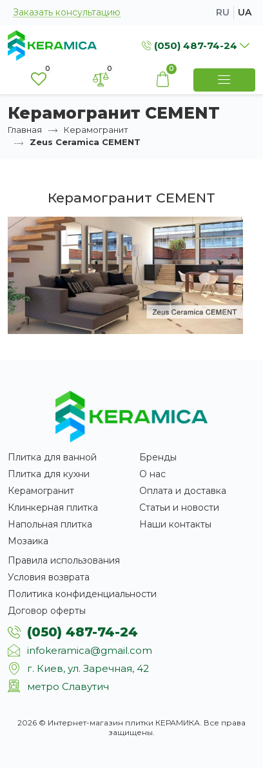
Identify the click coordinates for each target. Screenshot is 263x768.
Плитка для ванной (52, 457)
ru (222, 12)
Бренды (158, 457)
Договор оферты (47, 610)
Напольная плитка (50, 524)
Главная (25, 129)
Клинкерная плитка (53, 507)
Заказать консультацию (67, 12)
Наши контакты (175, 524)
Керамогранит (96, 129)
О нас (152, 474)
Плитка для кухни (49, 474)
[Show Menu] (224, 80)
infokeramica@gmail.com (89, 650)
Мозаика (28, 541)
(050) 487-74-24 (82, 631)
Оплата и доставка (182, 491)
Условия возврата (49, 577)
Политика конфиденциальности (82, 594)
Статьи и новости (179, 507)
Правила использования (64, 560)
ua (244, 12)
